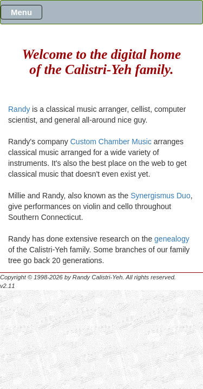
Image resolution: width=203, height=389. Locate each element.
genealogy (171, 238)
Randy (19, 109)
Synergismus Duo (160, 195)
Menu (21, 12)
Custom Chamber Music (111, 141)
